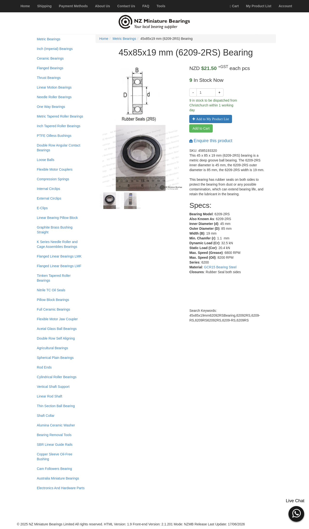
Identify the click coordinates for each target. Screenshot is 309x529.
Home (103, 39)
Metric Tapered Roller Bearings (60, 116)
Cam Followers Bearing (54, 469)
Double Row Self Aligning (56, 338)
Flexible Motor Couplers (55, 169)
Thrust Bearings (49, 78)
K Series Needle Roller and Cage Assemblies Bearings (57, 244)
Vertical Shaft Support (53, 387)
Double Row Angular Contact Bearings (58, 147)
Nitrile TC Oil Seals (51, 290)
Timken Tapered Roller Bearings (54, 278)
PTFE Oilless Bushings (54, 136)
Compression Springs (53, 179)
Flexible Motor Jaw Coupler (57, 319)
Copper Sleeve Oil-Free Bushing (54, 456)
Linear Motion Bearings (54, 87)
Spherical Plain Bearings (55, 358)
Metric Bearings (48, 39)
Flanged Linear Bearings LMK (59, 256)
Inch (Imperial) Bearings (55, 49)
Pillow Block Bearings (53, 300)
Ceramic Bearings (50, 58)
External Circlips (49, 198)
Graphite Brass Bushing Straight (55, 229)
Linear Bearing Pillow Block (57, 218)
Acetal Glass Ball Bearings (57, 329)
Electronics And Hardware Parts (61, 488)
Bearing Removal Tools (54, 435)
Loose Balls (45, 160)
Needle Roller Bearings (54, 97)
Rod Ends (44, 367)
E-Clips (42, 208)
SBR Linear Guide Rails (55, 444)
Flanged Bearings (50, 68)
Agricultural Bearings (52, 348)
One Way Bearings (51, 107)
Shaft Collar (46, 416)
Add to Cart (201, 128)
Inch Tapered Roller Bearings (58, 126)
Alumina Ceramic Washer (56, 425)
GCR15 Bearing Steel (220, 267)
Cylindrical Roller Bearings (57, 377)
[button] (296, 513)
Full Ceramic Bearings (53, 309)
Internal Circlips (48, 189)
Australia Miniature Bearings (58, 478)
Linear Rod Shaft (49, 396)
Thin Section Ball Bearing (56, 406)
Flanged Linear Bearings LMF (59, 266)
